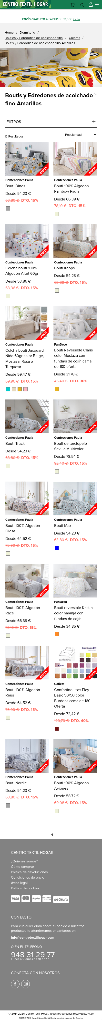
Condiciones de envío (27, 877)
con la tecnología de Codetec (70, 1018)
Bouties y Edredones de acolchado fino (34, 37)
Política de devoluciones (29, 871)
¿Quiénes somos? (24, 861)
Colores (74, 37)
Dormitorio (27, 32)
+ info (76, 19)
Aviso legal (19, 882)
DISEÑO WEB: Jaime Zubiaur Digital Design (38, 1018)
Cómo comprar (22, 866)
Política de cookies (25, 888)
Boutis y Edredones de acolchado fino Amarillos (40, 42)
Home (9, 32)
